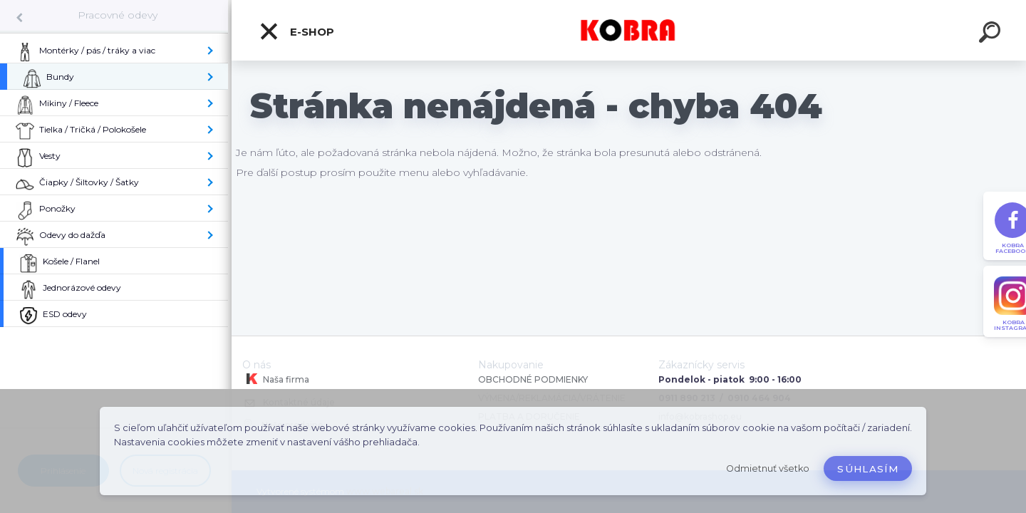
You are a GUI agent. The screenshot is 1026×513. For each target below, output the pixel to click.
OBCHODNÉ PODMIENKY (533, 379)
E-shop (296, 31)
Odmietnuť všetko (767, 468)
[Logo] (629, 30)
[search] (992, 34)
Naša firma (275, 379)
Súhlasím (867, 469)
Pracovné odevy (117, 15)
